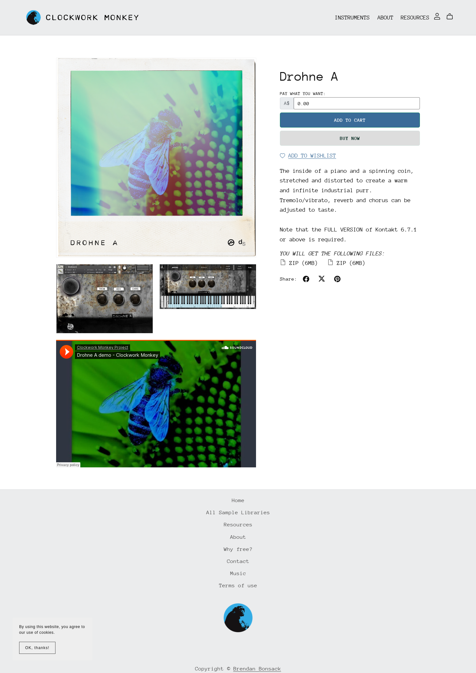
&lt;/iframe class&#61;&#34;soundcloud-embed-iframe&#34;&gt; (156, 403)
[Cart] (452, 16)
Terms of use (238, 585)
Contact (238, 561)
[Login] (437, 15)
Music (238, 573)
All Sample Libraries (238, 512)
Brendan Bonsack (257, 669)
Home (238, 500)
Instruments (352, 17)
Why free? (238, 549)
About (385, 17)
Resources (415, 17)
